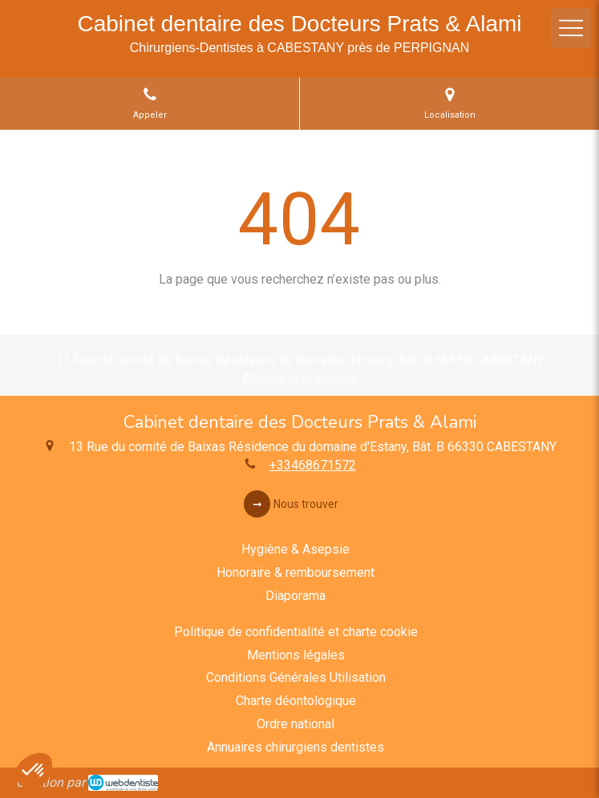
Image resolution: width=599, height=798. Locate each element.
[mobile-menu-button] (571, 28)
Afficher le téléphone (300, 378)
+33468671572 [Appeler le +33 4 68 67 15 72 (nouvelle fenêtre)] (312, 465)
